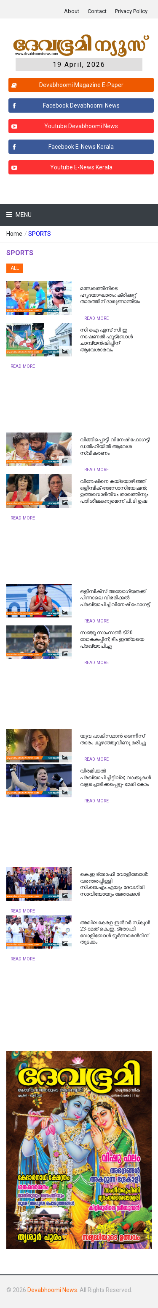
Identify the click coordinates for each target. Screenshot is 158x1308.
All (15, 268)
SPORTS (39, 233)
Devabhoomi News (52, 1290)
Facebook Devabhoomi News (64, 105)
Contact (97, 11)
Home (14, 233)
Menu (23, 214)
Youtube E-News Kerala (60, 167)
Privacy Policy (131, 11)
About (71, 11)
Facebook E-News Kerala (61, 146)
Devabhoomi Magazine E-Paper (66, 85)
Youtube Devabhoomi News (63, 126)
